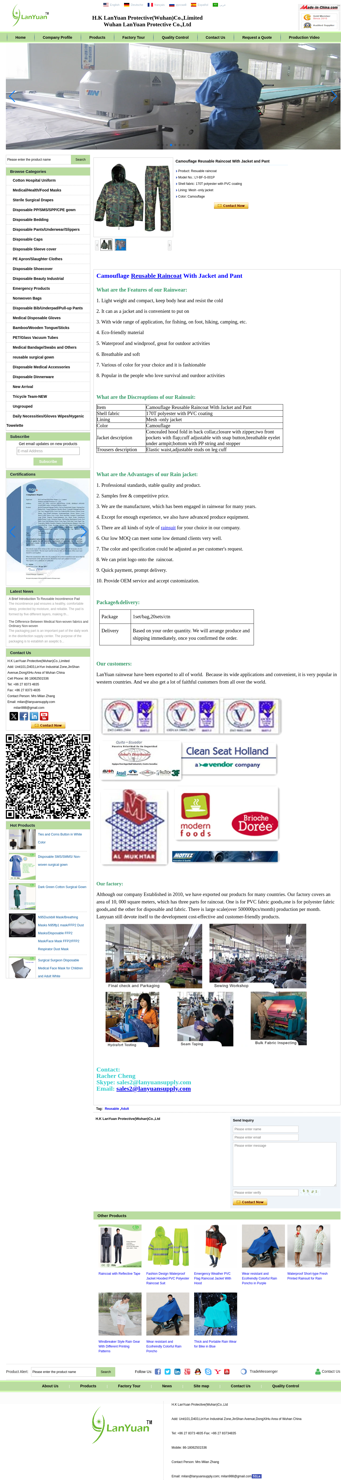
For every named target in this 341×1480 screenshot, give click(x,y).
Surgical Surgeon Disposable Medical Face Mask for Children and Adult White (60, 970)
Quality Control (175, 37)
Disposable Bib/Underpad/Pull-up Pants (48, 308)
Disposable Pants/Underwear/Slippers (46, 229)
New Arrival (23, 387)
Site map (201, 1386)
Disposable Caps (28, 239)
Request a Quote (257, 37)
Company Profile (57, 37)
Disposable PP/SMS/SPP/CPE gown (44, 210)
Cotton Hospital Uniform (34, 180)
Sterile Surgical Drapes (33, 200)
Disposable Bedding (31, 219)
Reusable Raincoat (156, 275)
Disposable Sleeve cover (34, 249)
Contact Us (215, 37)
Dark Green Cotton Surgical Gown (62, 889)
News (167, 1386)
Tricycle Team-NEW (30, 396)
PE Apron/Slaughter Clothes (37, 259)
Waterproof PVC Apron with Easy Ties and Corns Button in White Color (61, 837)
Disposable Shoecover (33, 269)
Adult (125, 1109)
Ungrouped (23, 406)
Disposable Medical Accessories (41, 367)
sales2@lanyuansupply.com (153, 1088)
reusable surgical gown (33, 357)
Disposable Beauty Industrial (38, 278)
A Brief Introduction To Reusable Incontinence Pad (44, 599)
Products (97, 37)
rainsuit (168, 527)
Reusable (112, 1109)
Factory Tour (133, 37)
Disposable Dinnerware (33, 377)
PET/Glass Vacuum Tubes (35, 337)
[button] (158, 145)
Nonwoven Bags (27, 298)
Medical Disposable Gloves (37, 318)
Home (20, 37)
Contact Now (48, 725)
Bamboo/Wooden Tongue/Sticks (41, 328)
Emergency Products (31, 288)
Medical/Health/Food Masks (37, 190)
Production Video (304, 37)
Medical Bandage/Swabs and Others (44, 347)
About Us (50, 1386)
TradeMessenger (259, 1371)
